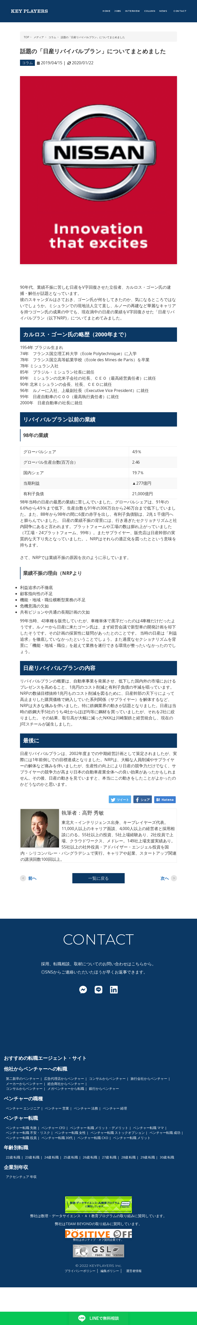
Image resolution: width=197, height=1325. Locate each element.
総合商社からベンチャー (65, 1083)
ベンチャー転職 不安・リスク (28, 1132)
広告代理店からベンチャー (64, 1078)
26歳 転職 (90, 1157)
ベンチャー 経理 (115, 1108)
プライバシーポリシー (80, 1271)
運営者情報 (134, 1271)
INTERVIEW (132, 11)
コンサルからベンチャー (107, 1078)
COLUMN (149, 11)
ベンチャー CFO (53, 1127)
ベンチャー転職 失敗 (21, 1127)
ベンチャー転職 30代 (57, 1137)
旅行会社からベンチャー (149, 1078)
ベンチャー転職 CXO (92, 1137)
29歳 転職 (148, 1157)
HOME (106, 11)
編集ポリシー (110, 1271)
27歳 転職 (109, 1157)
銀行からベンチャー (104, 1088)
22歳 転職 (13, 1157)
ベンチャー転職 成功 (165, 1132)
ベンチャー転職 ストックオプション (118, 1132)
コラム (27, 62)
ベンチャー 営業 (57, 1108)
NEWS (163, 11)
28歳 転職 (128, 1157)
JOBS (117, 11)
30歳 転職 (167, 1157)
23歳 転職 (32, 1157)
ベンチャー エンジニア (23, 1108)
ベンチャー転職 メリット (132, 1137)
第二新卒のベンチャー (22, 1078)
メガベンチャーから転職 (65, 1088)
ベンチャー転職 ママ (148, 1127)
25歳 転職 (71, 1157)
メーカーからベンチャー (24, 1083)
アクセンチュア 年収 (21, 1176)
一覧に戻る (98, 878)
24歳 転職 (51, 1157)
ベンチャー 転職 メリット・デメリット (99, 1127)
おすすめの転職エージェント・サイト (45, 1057)
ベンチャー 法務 (86, 1108)
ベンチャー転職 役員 (21, 1137)
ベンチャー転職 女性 (70, 1132)
